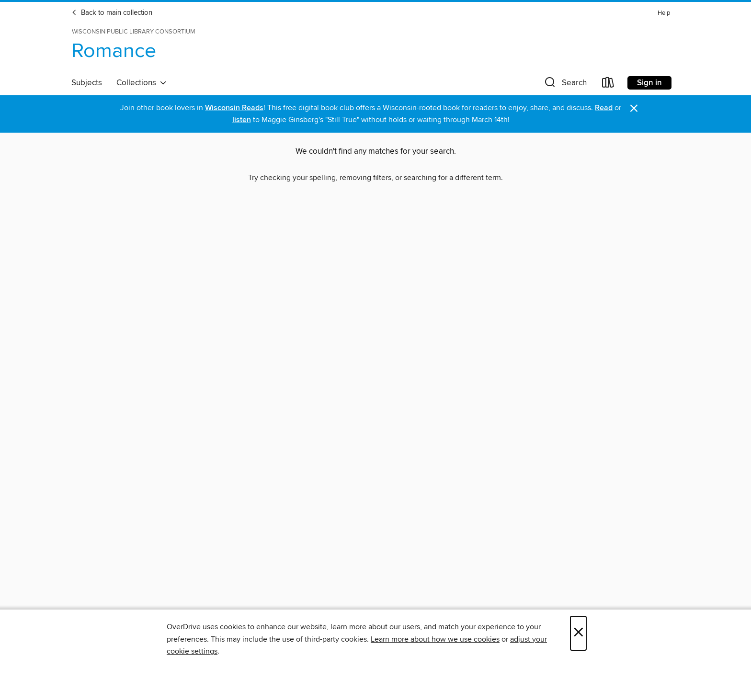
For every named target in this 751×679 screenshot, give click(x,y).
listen (241, 120)
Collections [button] (141, 83)
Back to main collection (111, 13)
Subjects (86, 83)
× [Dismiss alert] (634, 108)
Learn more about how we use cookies (435, 639)
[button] (564, 84)
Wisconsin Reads (234, 108)
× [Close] (578, 633)
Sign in (649, 83)
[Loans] (608, 84)
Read (604, 108)
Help (664, 13)
